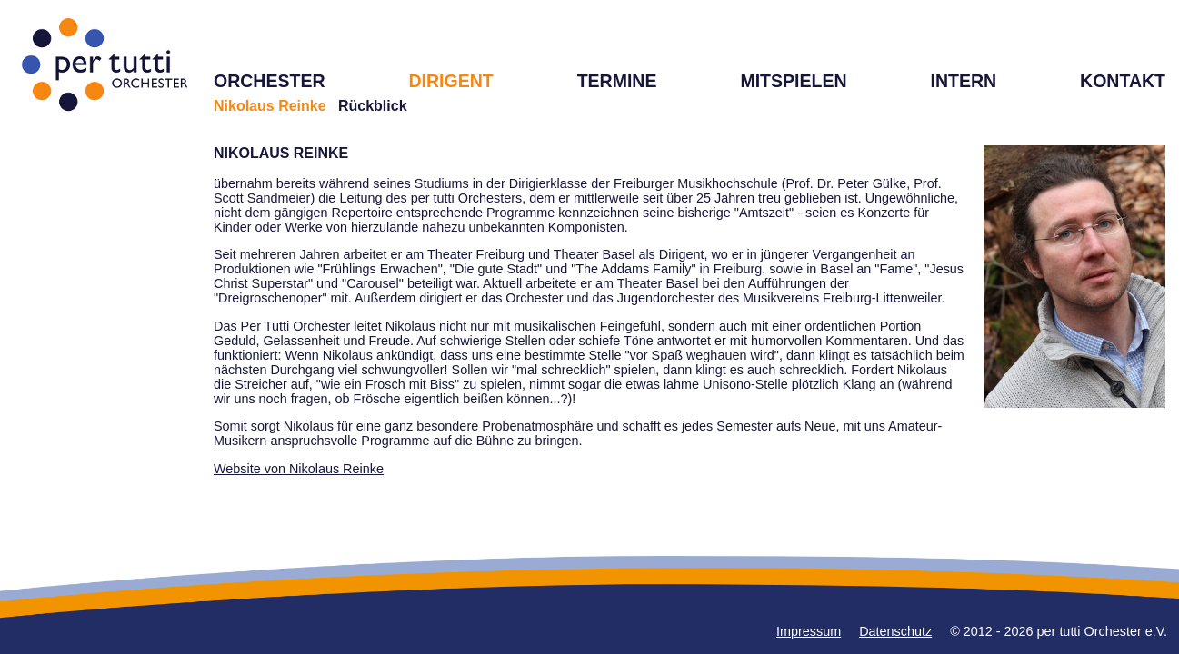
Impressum (808, 631)
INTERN (963, 81)
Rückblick (372, 106)
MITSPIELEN (793, 81)
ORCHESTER (269, 81)
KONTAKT (1122, 81)
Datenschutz (895, 631)
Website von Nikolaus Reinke (299, 468)
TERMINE (617, 81)
